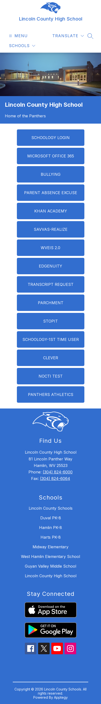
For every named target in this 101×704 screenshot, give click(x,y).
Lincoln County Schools (51, 508)
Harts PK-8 (50, 537)
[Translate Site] (68, 36)
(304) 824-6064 (55, 478)
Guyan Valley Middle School (50, 566)
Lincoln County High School (50, 575)
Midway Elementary (50, 546)
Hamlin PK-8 (50, 527)
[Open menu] (18, 36)
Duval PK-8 (50, 517)
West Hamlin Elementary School (50, 556)
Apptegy (61, 697)
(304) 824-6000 (58, 472)
